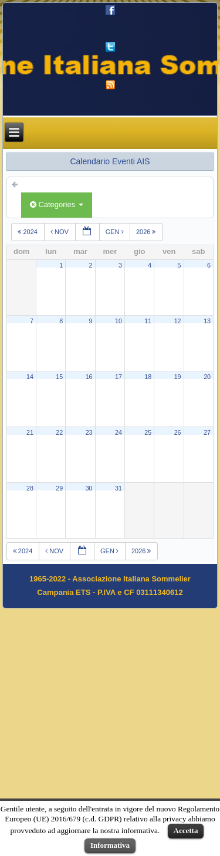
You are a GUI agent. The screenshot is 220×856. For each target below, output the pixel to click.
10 (118, 320)
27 (207, 432)
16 (89, 376)
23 (89, 432)
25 (147, 432)
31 (118, 488)
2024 (28, 231)
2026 (147, 231)
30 (89, 488)
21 (29, 432)
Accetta (186, 830)
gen (115, 231)
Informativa (110, 845)
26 (177, 432)
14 (29, 376)
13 (207, 320)
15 (59, 376)
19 (177, 376)
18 (147, 376)
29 (59, 488)
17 (118, 376)
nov (60, 231)
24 (118, 432)
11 (147, 320)
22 (59, 432)
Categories (56, 204)
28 (29, 488)
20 (207, 376)
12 (177, 320)
